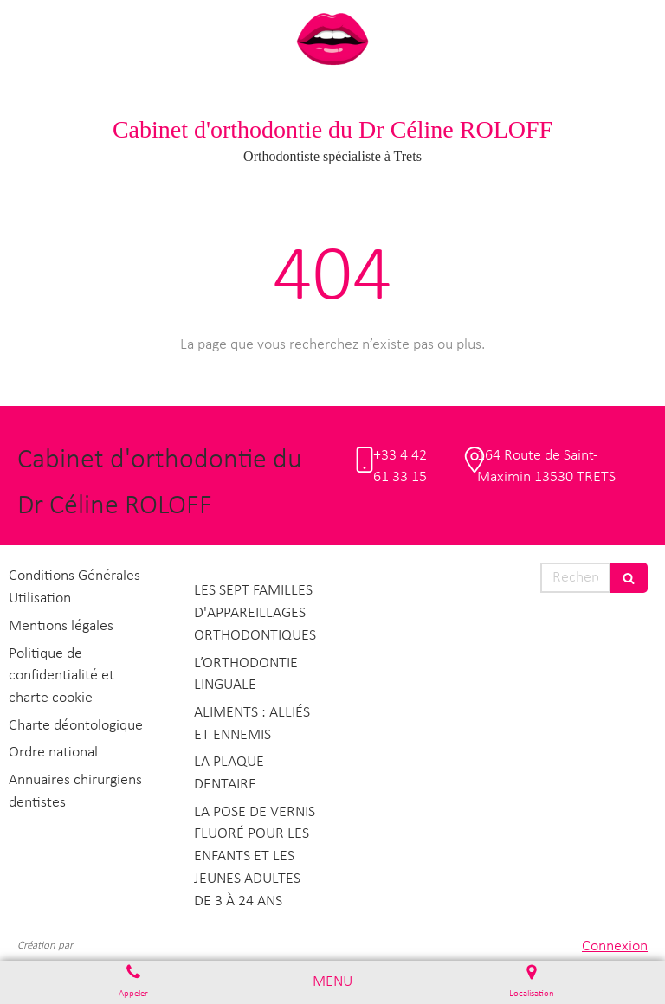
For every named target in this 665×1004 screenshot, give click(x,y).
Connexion (615, 946)
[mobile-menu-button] (332, 982)
